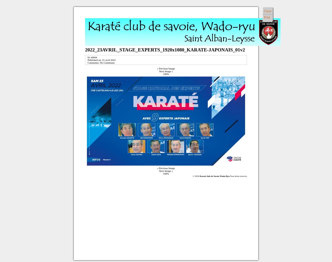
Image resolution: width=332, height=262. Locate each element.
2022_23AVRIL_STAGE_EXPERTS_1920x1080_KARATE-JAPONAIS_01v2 (165, 50)
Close (267, 11)
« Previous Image (166, 68)
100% (166, 74)
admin (94, 57)
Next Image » (166, 71)
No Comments (107, 62)
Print (267, 17)
